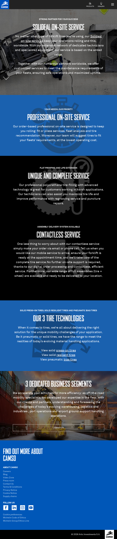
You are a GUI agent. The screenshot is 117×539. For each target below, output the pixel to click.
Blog (5, 474)
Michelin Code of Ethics (14, 518)
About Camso (10, 467)
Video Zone (8, 478)
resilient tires (66, 355)
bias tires (70, 359)
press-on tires (66, 350)
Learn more (58, 428)
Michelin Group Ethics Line (16, 521)
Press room (8, 481)
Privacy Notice (10, 490)
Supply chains (10, 496)
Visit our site (59, 288)
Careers (7, 471)
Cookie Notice (10, 493)
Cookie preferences (12, 515)
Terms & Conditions (12, 487)
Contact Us (8, 484)
